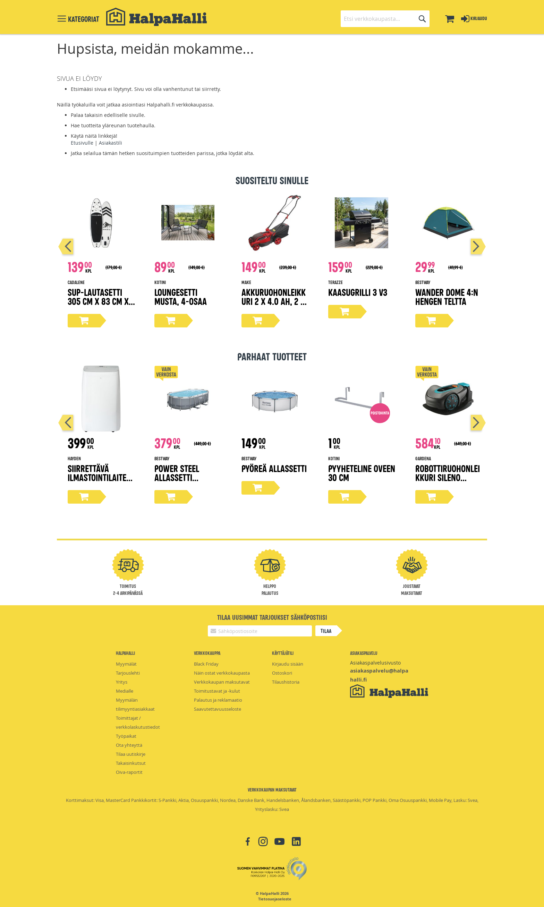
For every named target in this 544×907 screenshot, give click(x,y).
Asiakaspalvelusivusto (375, 662)
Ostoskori (282, 673)
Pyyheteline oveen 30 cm (361, 472)
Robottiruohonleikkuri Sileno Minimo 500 (447, 477)
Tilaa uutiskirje (130, 754)
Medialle (124, 691)
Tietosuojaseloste (274, 899)
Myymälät (126, 664)
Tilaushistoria (285, 682)
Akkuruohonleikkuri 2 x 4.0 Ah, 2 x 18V (273, 301)
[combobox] (385, 18)
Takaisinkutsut (131, 763)
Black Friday (206, 664)
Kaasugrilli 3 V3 (357, 292)
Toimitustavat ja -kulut (217, 691)
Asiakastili (110, 142)
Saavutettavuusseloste (217, 709)
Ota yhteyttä (129, 745)
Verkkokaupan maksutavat (222, 682)
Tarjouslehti (128, 673)
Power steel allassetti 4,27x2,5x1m (176, 477)
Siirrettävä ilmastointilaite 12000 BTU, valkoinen (97, 481)
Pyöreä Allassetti (274, 468)
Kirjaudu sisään (287, 664)
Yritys (121, 682)
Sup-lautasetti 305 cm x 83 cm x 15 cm (98, 301)
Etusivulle (82, 142)
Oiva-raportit (129, 772)
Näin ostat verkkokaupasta (222, 673)
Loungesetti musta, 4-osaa (180, 296)
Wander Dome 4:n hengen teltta (446, 296)
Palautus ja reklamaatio (218, 700)
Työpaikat (126, 736)
